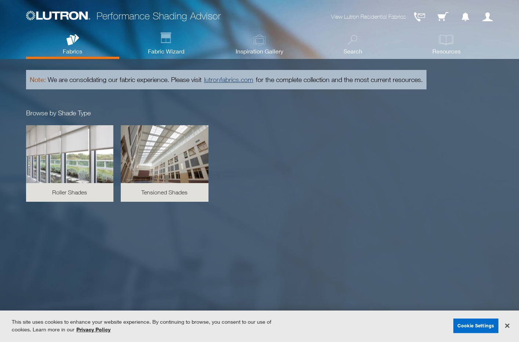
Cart (443, 16)
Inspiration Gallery (259, 51)
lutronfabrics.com (228, 79)
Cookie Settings (475, 325)
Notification (465, 16)
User (487, 16)
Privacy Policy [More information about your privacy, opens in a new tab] (93, 329)
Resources (446, 51)
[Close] (507, 326)
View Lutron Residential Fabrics (368, 16)
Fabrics (72, 51)
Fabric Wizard (166, 51)
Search (353, 51)
